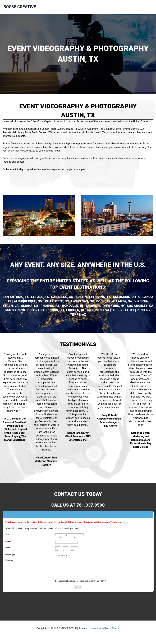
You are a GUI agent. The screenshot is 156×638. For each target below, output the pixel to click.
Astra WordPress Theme (105, 628)
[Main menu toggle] (149, 7)
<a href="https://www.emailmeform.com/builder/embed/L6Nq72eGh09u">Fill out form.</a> (78, 560)
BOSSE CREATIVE (19, 6)
